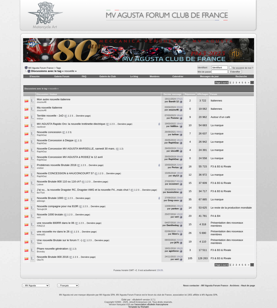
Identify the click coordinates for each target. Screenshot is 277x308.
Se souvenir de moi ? (241, 68)
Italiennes (216, 100)
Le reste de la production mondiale (231, 207)
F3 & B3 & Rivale (221, 166)
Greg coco (173, 200)
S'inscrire (35, 76)
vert (39, 217)
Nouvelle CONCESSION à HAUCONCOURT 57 (65, 173)
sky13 (176, 175)
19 (190, 241)
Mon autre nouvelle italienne (54, 99)
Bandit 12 (174, 101)
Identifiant (202, 67)
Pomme (175, 118)
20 (190, 215)
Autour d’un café (220, 117)
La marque (217, 125)
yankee (175, 208)
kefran (175, 134)
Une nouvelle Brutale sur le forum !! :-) (59, 240)
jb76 (176, 242)
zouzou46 (42, 102)
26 (190, 232)
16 (190, 166)
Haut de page (248, 285)
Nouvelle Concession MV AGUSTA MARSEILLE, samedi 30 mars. (76, 148)
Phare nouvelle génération (52, 248)
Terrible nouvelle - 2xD (50, 115)
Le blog (134, 76)
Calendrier (177, 76)
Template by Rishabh (138, 307)
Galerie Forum (61, 76)
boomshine (173, 192)
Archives (234, 285)
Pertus (175, 167)
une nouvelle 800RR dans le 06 (55, 222)
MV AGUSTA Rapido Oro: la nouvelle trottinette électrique (71, 123)
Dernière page (83, 116)
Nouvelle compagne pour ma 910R (57, 206)
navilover (41, 127)
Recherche (241, 76)
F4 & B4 (215, 215)
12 (190, 174)
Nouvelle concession (49, 132)
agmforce (174, 251)
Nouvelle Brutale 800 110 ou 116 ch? (59, 181)
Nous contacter (191, 285)
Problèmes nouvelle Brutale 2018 (56, 165)
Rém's (175, 234)
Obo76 (40, 260)
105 (190, 258)
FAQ (84, 76)
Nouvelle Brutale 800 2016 (52, 256)
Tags (58, 68)
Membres (154, 76)
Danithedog (173, 225)
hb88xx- (174, 126)
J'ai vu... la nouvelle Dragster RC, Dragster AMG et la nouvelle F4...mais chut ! (83, 189)
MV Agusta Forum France (40, 68)
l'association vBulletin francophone (151, 304)
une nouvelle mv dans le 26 (53, 231)
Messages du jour (209, 76)
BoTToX (41, 192)
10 (190, 125)
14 (190, 207)
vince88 (175, 151)
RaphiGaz (42, 135)
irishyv (40, 118)
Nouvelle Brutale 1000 (50, 198)
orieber (40, 168)
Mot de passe (204, 72)
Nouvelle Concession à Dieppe (55, 140)
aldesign (41, 201)
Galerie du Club (107, 76)
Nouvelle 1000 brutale (50, 214)
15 (190, 182)
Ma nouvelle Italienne (49, 107)
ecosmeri (174, 184)
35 (190, 199)
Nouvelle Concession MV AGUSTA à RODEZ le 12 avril (70, 157)
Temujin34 (42, 209)
